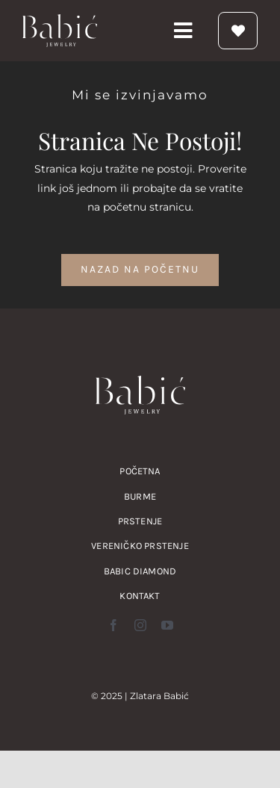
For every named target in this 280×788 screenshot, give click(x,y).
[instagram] (140, 625)
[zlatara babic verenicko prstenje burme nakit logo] (59, 19)
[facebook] (113, 625)
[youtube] (167, 625)
